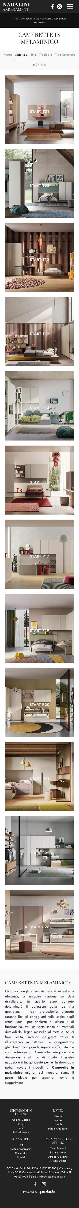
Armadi (21, 1157)
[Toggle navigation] (70, 6)
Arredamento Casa (30, 18)
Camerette (46, 18)
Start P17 (39, 556)
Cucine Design (21, 1120)
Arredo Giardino (58, 1157)
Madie (58, 1120)
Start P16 (39, 482)
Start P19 (39, 630)
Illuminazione (58, 1152)
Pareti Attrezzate (58, 1129)
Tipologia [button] (45, 54)
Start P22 (39, 853)
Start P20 (39, 704)
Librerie (58, 1124)
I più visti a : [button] (40, 64)
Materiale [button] (21, 54)
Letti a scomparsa (21, 1149)
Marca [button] (8, 54)
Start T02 (39, 185)
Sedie (21, 1128)
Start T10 (39, 259)
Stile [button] (33, 54)
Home (15, 18)
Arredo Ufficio (58, 1161)
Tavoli (21, 1124)
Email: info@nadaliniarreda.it (48, 1177)
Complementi (58, 1148)
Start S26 (39, 927)
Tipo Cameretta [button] (65, 54)
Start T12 (39, 334)
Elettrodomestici (21, 1132)
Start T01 (39, 111)
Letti (21, 1145)
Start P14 (39, 408)
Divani (58, 1116)
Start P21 (39, 779)
